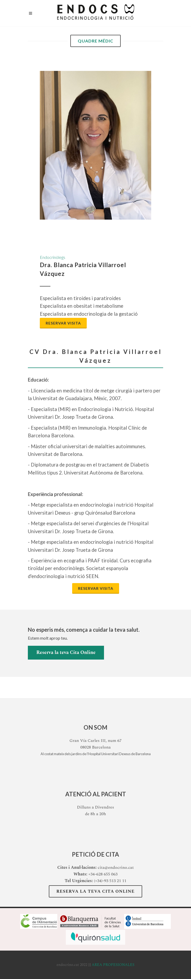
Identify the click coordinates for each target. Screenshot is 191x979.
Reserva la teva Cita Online (66, 652)
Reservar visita (63, 323)
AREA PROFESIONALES (113, 965)
